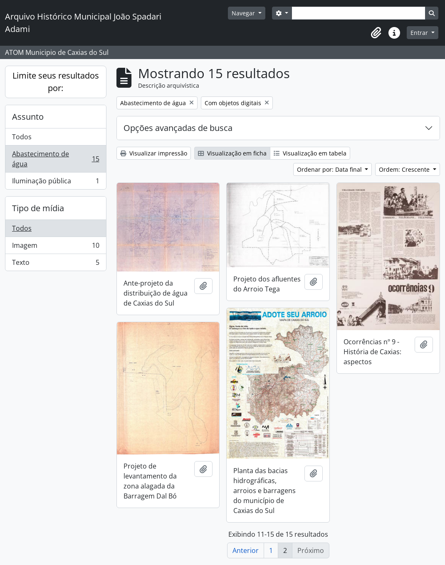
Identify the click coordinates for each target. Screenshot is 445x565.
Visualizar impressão (153, 153)
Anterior (245, 550)
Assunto (28, 116)
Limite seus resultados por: (55, 82)
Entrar (420, 33)
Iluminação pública (55, 182)
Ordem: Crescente (405, 169)
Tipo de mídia (38, 208)
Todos (22, 136)
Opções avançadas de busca (178, 127)
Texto (55, 264)
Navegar (244, 13)
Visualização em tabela (310, 153)
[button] (376, 33)
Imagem (55, 247)
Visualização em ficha (232, 153)
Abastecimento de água (55, 158)
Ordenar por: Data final (330, 169)
